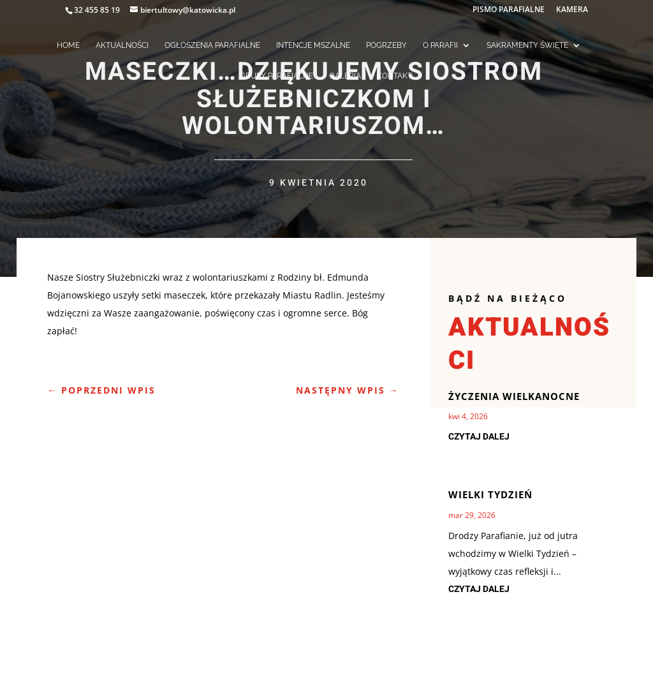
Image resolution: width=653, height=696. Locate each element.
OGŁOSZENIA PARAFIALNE (212, 45)
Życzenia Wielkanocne (514, 396)
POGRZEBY (386, 45)
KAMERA (572, 10)
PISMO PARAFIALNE (509, 10)
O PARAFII (440, 45)
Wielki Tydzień (490, 494)
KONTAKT (394, 75)
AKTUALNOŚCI (122, 45)
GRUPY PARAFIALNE (276, 75)
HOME (68, 45)
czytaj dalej (479, 436)
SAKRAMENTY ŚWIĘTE (527, 45)
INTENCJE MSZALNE (313, 45)
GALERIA (345, 75)
